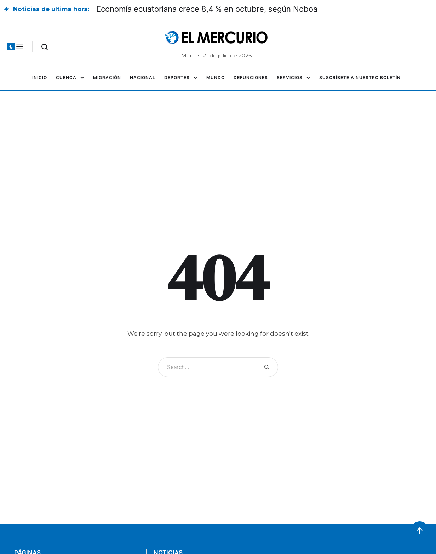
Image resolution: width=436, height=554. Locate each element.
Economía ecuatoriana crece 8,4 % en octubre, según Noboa (206, 8)
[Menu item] (39, 77)
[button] (11, 46)
